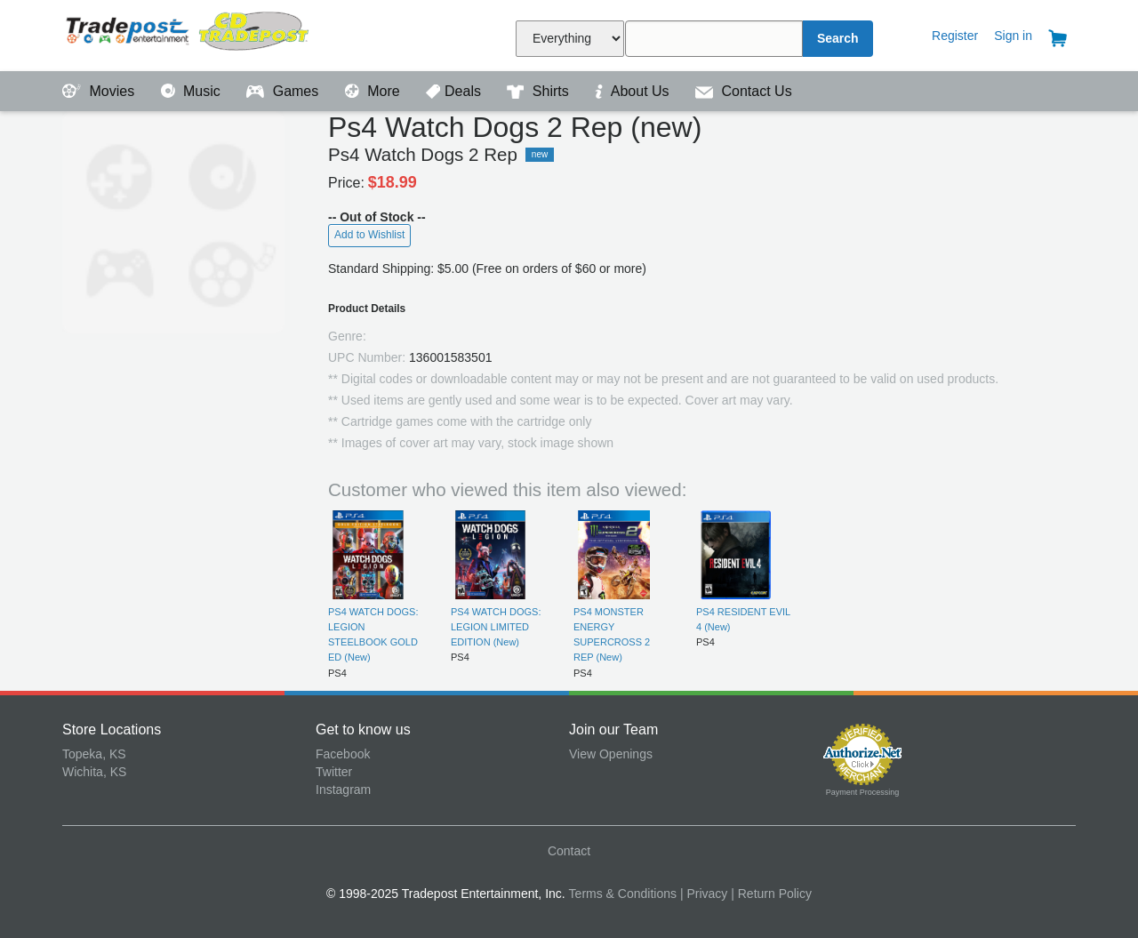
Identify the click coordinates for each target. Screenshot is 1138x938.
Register (955, 35)
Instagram (343, 789)
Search (838, 38)
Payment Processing (863, 792)
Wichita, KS (94, 772)
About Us (634, 91)
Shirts (540, 91)
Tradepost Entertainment (189, 33)
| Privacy (703, 893)
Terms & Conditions (623, 893)
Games (284, 91)
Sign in (1013, 35)
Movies (100, 91)
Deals (455, 91)
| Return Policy (771, 893)
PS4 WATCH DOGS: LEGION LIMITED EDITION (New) (496, 627)
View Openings (611, 754)
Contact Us (743, 91)
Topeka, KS (94, 754)
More (374, 91)
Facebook (343, 754)
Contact (569, 851)
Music (193, 91)
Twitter (334, 772)
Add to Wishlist (369, 234)
